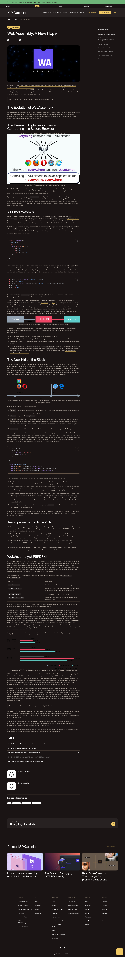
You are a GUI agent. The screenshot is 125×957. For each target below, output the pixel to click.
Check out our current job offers (50, 731)
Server (37, 909)
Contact (104, 902)
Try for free (92, 12)
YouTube (104, 909)
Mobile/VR (38, 906)
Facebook (105, 921)
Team (87, 909)
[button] (47, 12)
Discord (104, 913)
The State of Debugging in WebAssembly (58, 875)
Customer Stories (57, 909)
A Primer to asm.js (103, 44)
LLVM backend (38, 513)
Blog (53, 902)
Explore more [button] (112, 847)
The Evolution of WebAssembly (106, 34)
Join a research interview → (49, 2)
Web (9, 803)
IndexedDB (57, 441)
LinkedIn (104, 906)
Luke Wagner (69, 191)
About (87, 902)
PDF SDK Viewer (23, 906)
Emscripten (50, 189)
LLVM (53, 303)
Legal (87, 921)
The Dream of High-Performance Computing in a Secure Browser (106, 39)
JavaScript (16, 803)
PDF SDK (21, 913)
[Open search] (115, 12)
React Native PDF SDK (25, 909)
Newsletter (55, 938)
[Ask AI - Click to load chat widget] (119, 951)
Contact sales (105, 12)
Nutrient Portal (73, 909)
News (53, 931)
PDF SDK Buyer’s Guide (57, 926)
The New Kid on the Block (105, 48)
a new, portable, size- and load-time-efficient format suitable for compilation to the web (42, 365)
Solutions (38, 913)
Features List (56, 917)
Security (88, 906)
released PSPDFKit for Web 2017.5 (26, 561)
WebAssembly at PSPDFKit (105, 55)
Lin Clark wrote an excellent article (28, 491)
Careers (87, 913)
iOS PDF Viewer (23, 917)
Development (36, 803)
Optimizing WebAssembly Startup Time (41, 99)
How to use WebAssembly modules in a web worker (22, 875)
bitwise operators (73, 219)
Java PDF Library (23, 902)
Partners (88, 917)
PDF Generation (23, 927)
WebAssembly (26, 803)
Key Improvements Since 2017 (106, 51)
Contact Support (73, 913)
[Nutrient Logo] (17, 12)
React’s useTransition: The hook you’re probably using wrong (95, 876)
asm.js (52, 191)
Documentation (73, 906)
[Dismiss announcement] (122, 2)
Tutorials (54, 913)
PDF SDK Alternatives (58, 921)
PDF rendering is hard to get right (18, 570)
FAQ (99, 58)
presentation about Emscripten (50, 185)
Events (54, 906)
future (68, 692)
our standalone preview (17, 629)
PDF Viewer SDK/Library (22, 922)
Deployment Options (58, 934)
